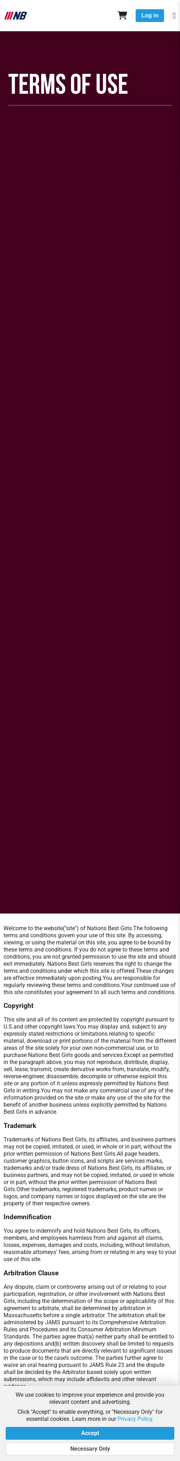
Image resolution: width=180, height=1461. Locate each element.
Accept (90, 1433)
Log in (149, 15)
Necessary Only (90, 1449)
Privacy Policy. (136, 1419)
